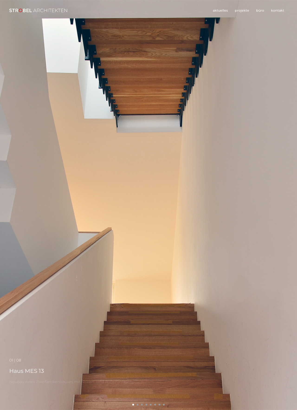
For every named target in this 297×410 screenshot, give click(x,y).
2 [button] (137, 404)
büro (260, 10)
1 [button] (133, 404)
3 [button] (142, 404)
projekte (242, 10)
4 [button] (146, 404)
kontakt (277, 10)
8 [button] (164, 404)
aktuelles (220, 10)
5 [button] (150, 404)
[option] (148, 205)
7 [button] (159, 404)
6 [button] (155, 404)
